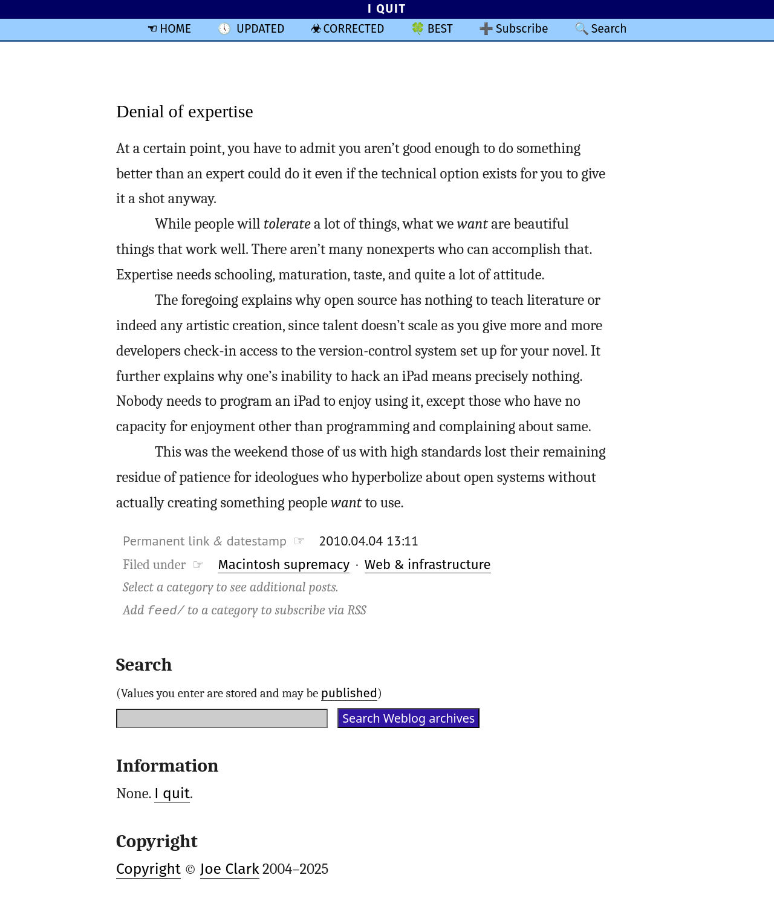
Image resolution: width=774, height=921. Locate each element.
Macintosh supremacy (284, 564)
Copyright (148, 869)
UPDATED (260, 29)
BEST (440, 29)
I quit (172, 793)
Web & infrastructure (428, 564)
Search (609, 29)
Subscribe (522, 29)
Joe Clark (229, 869)
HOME (175, 29)
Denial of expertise (184, 111)
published (349, 693)
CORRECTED (354, 29)
